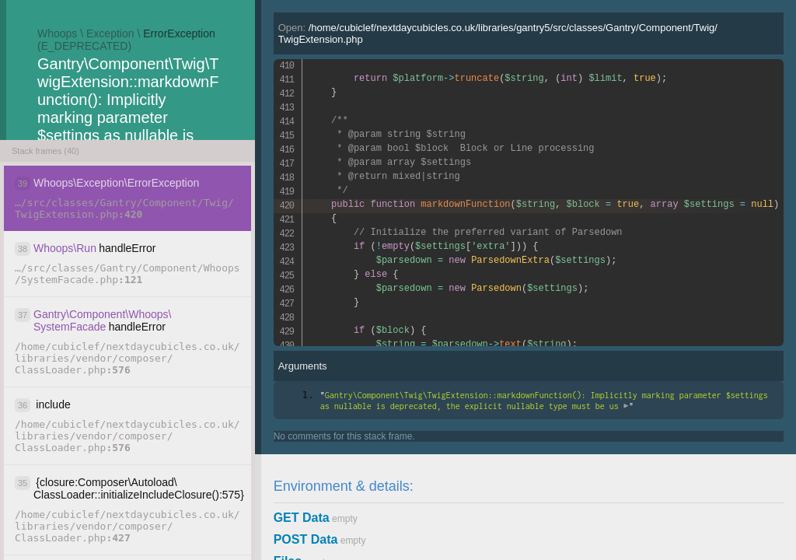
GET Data (302, 517)
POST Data (306, 539)
